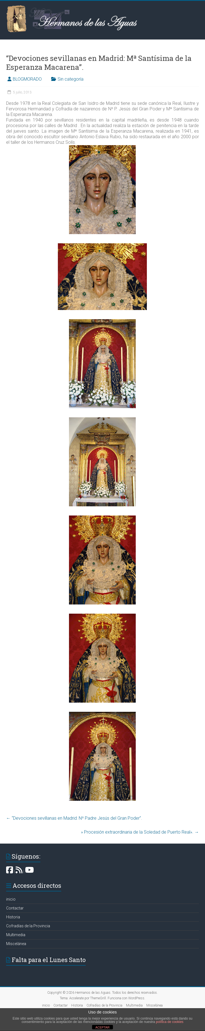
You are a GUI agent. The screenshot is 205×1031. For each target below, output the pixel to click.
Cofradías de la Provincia (28, 926)
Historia (13, 917)
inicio (11, 899)
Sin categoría (70, 79)
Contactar (15, 908)
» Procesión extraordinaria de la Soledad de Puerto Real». (140, 832)
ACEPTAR (102, 1027)
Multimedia (15, 935)
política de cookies (170, 1022)
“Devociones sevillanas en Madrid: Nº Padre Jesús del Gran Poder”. (74, 818)
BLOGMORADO (27, 79)
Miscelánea (16, 943)
